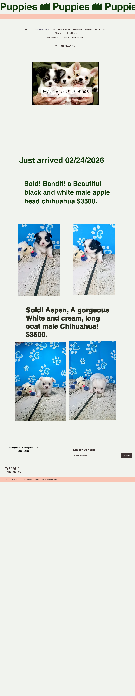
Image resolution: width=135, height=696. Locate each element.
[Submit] (126, 455)
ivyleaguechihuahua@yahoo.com (23, 447)
